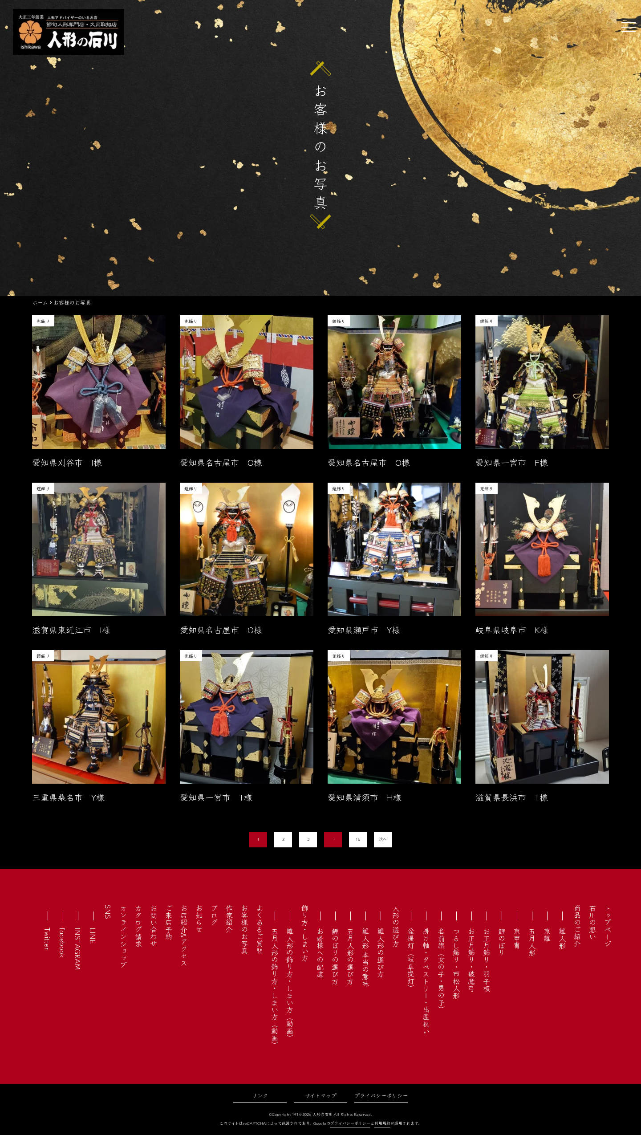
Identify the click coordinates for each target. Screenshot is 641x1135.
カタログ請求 (138, 925)
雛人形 (562, 938)
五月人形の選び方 (350, 956)
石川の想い (592, 922)
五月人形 (532, 942)
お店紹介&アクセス (184, 935)
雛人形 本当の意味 (365, 957)
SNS (108, 911)
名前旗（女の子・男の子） (441, 970)
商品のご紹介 (577, 925)
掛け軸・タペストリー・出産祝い (426, 981)
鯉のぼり (501, 942)
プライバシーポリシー (381, 1095)
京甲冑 (516, 938)
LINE (93, 936)
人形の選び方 (395, 925)
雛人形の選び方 (380, 952)
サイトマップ (321, 1095)
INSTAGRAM (78, 949)
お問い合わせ (153, 925)
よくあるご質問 (259, 929)
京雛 (547, 935)
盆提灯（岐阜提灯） (411, 960)
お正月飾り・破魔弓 (471, 960)
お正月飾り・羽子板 (486, 960)
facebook (62, 943)
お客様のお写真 (244, 929)
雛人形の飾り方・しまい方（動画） (289, 984)
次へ (383, 839)
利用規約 (382, 1123)
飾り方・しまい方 (305, 932)
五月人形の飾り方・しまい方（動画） (274, 988)
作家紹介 (229, 918)
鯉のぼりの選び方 (335, 956)
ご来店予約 (168, 922)
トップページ (607, 925)
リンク (260, 1095)
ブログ (214, 915)
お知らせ (199, 918)
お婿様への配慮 (320, 952)
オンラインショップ (123, 936)
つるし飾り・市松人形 (456, 963)
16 (358, 839)
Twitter (47, 939)
